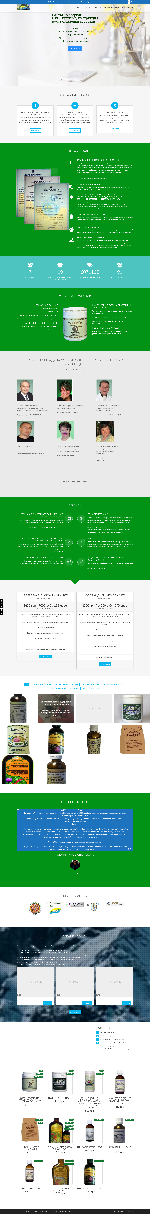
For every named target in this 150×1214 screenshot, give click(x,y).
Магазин (28, 2)
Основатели (98, 7)
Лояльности (103, 2)
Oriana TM (130, 1211)
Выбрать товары (45, 656)
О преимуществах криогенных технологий (93, 178)
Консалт (43, 2)
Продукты (108, 7)
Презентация (91, 2)
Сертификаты (115, 2)
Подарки (70, 2)
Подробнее (35, 131)
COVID (49, 2)
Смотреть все (75, 1012)
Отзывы (116, 7)
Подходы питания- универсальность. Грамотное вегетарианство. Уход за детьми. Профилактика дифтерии (55, 955)
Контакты (123, 2)
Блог (123, 7)
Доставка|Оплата (80, 2)
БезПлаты (36, 2)
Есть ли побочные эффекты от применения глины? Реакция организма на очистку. (47, 960)
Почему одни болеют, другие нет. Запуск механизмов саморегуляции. (42, 964)
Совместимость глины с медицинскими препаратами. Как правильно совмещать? (46, 952)
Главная (71, 7)
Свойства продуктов (83, 7)
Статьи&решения (58, 2)
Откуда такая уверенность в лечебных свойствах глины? (38, 962)
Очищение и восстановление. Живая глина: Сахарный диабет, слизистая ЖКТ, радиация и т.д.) (51, 957)
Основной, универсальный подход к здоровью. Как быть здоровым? (42, 950)
